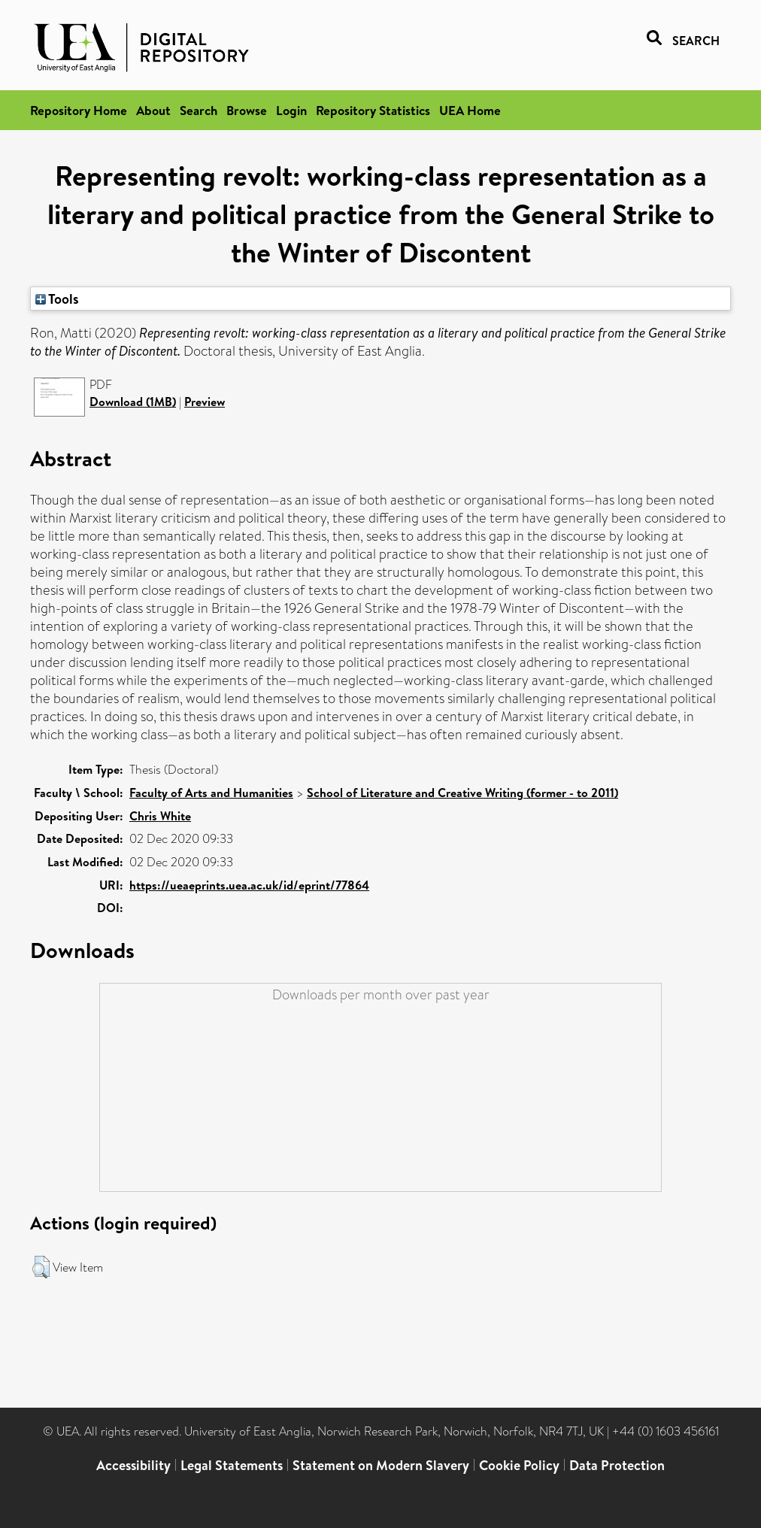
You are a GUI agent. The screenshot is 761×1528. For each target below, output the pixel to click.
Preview (204, 401)
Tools (57, 298)
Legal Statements (231, 1465)
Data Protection (617, 1465)
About (153, 110)
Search (198, 110)
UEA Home (470, 110)
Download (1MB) (132, 401)
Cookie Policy (519, 1465)
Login (291, 110)
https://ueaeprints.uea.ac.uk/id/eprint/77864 (249, 885)
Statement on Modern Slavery (381, 1465)
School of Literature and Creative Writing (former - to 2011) (462, 792)
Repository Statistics (373, 110)
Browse (246, 110)
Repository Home (78, 110)
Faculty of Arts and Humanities (211, 792)
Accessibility (133, 1465)
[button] (41, 1267)
